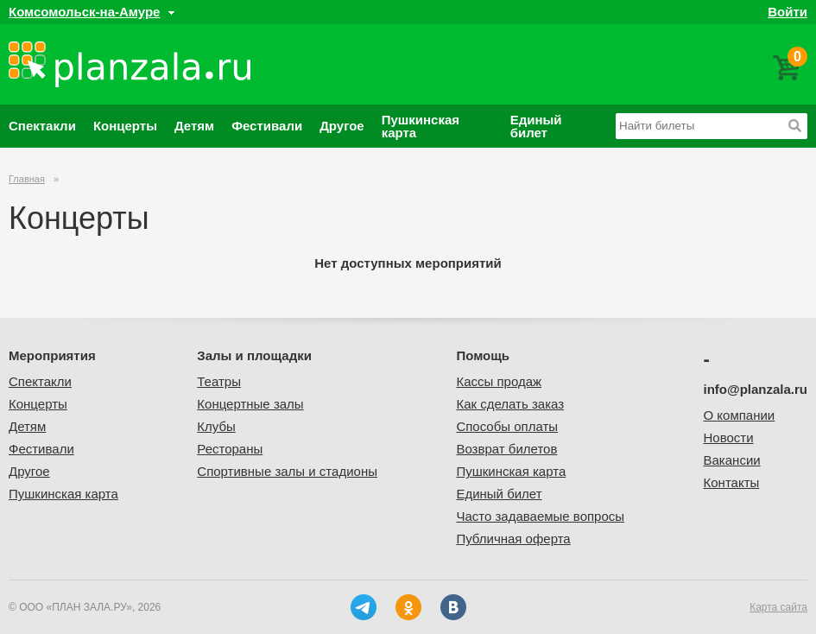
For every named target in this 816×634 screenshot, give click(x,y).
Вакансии (732, 460)
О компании (739, 415)
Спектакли (42, 125)
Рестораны (230, 448)
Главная (27, 179)
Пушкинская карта (420, 126)
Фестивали (266, 125)
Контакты (732, 482)
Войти (787, 11)
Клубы (216, 426)
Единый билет (536, 126)
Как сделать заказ (510, 403)
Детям (194, 125)
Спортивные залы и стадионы (287, 471)
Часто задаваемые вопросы (540, 516)
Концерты (125, 125)
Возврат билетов (506, 448)
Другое (341, 125)
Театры (219, 381)
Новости (729, 437)
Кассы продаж (498, 381)
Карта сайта (778, 607)
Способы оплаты (507, 426)
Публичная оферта (513, 538)
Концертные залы (250, 403)
